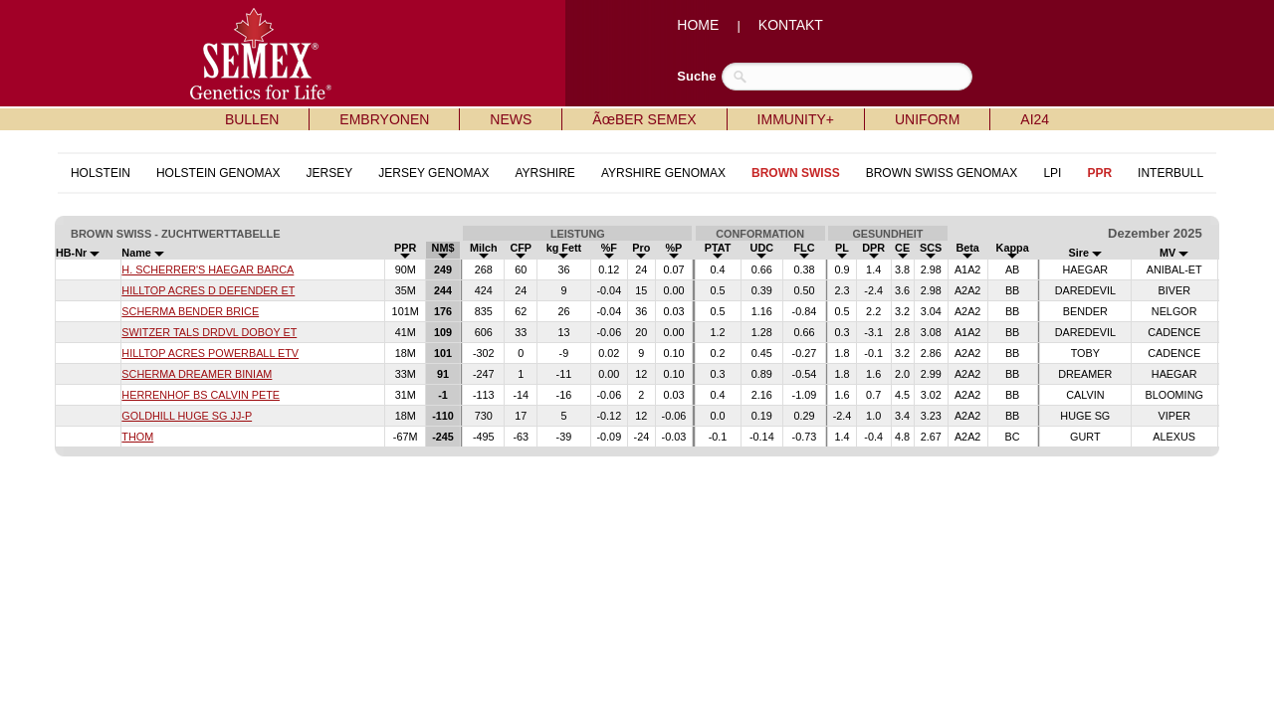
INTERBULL (1170, 173)
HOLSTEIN (100, 173)
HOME (698, 25)
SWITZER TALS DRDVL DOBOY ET (209, 332)
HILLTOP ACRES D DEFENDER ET (208, 290)
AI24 (1034, 119)
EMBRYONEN (384, 119)
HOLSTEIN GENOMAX (218, 173)
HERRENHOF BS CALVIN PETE (200, 395)
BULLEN (252, 119)
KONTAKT (790, 25)
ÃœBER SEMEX (644, 119)
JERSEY (330, 173)
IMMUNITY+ (795, 119)
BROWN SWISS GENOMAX (942, 173)
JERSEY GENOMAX (433, 173)
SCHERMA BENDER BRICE (190, 311)
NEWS (510, 119)
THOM (137, 437)
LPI (1052, 173)
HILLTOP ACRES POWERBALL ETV (210, 353)
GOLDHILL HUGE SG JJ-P (186, 416)
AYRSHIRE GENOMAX (663, 173)
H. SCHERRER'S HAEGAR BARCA (207, 269)
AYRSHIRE (544, 173)
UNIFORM (927, 119)
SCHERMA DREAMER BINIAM (196, 374)
